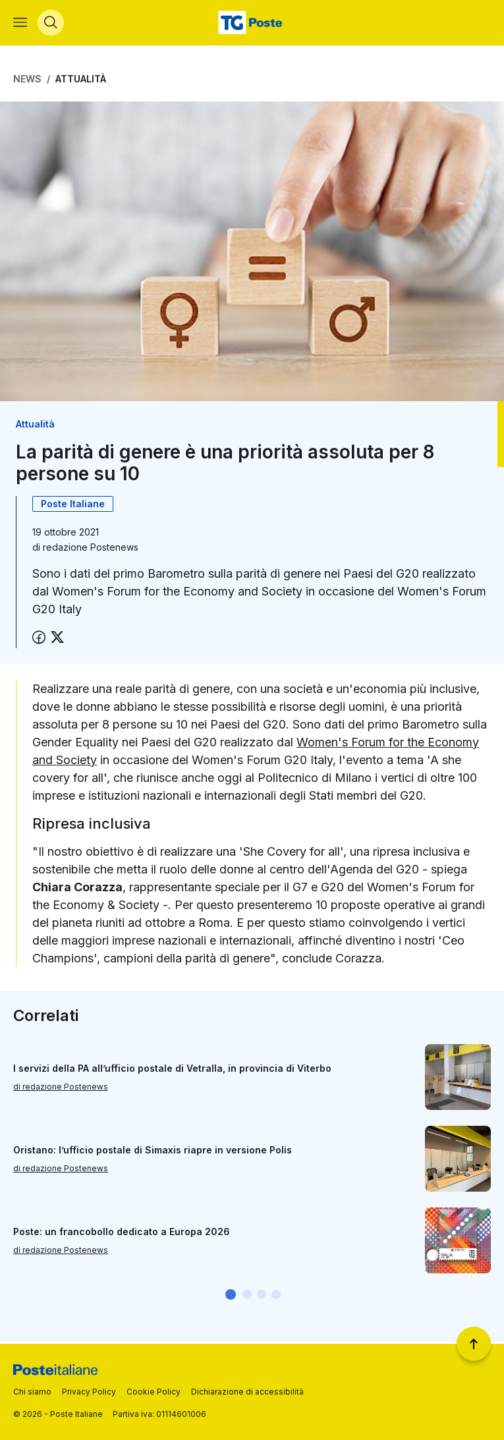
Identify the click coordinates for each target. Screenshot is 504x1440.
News (27, 80)
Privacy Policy (89, 1392)
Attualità (80, 80)
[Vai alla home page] (251, 24)
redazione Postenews (90, 548)
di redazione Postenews (60, 1088)
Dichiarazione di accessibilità (247, 1392)
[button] (230, 1296)
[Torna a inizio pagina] (474, 1344)
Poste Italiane (73, 505)
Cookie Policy (153, 1392)
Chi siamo (32, 1392)
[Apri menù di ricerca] (51, 24)
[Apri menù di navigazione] (20, 24)
